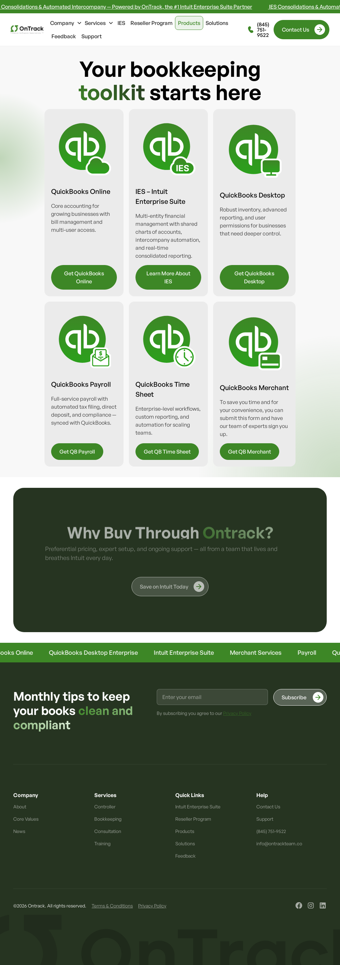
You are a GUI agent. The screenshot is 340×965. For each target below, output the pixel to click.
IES (121, 23)
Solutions (217, 23)
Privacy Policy (152, 905)
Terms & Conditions (112, 905)
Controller (105, 806)
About (19, 806)
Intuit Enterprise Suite (197, 806)
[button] (66, 23)
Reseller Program (151, 23)
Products (189, 23)
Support (91, 36)
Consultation (107, 831)
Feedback (63, 36)
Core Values (26, 819)
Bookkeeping (108, 819)
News (19, 831)
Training (102, 843)
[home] (27, 30)
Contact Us (268, 806)
